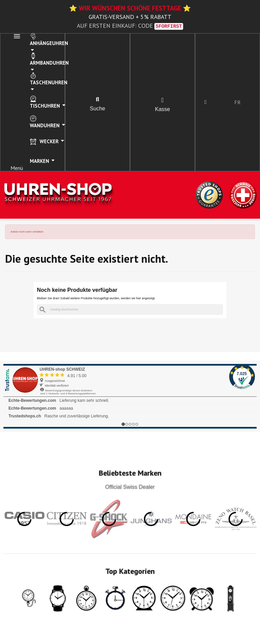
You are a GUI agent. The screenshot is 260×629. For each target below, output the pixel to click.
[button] (97, 99)
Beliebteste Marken (130, 473)
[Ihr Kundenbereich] (205, 102)
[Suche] (130, 309)
